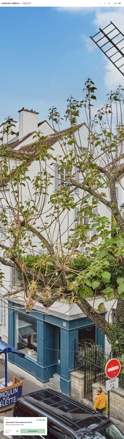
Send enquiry (32, 431)
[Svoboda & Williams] (16, 3)
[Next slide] (118, 223)
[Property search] (99, 3)
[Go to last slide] (6, 223)
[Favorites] (17, 431)
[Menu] (117, 3)
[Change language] (109, 3)
